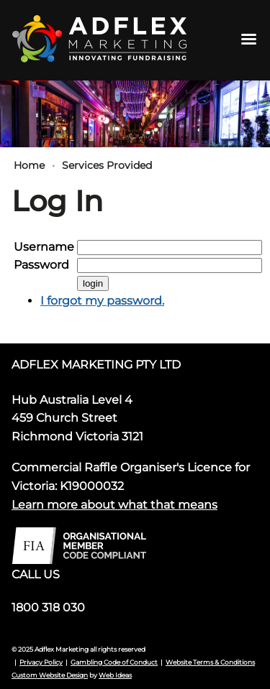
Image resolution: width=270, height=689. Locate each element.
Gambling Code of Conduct (114, 662)
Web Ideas (115, 675)
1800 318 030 (48, 607)
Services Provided (107, 165)
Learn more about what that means (114, 505)
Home (29, 165)
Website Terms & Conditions (210, 662)
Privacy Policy (41, 662)
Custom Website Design (50, 675)
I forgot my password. (102, 300)
